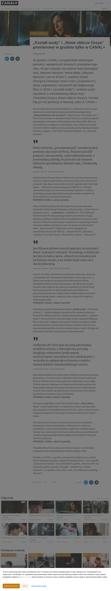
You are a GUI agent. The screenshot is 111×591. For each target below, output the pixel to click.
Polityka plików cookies (39, 586)
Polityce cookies (25, 577)
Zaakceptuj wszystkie (11, 586)
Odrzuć (24, 586)
